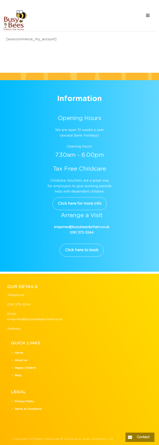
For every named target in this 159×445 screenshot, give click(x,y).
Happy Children (24, 367)
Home (17, 352)
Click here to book (81, 250)
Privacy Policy (23, 401)
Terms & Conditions (27, 408)
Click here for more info (79, 204)
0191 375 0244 (19, 304)
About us (19, 360)
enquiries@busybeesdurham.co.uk (34, 319)
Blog (16, 375)
